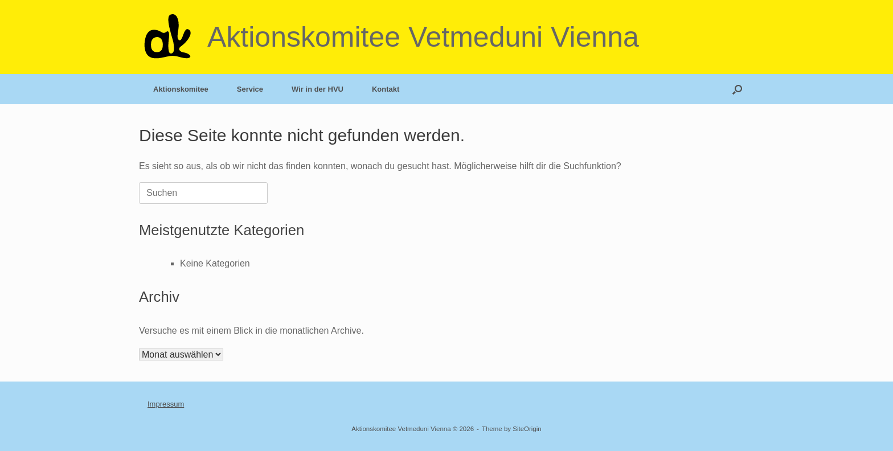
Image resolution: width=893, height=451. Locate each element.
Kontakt (385, 89)
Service (250, 89)
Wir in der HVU (317, 89)
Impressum (166, 404)
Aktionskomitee (180, 89)
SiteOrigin (527, 428)
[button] (737, 89)
